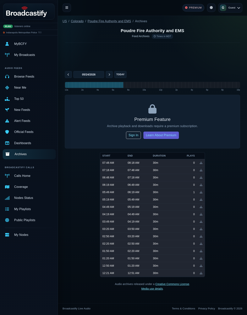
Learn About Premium (161, 135)
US (65, 21)
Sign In (133, 135)
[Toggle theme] (211, 7)
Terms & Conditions (183, 308)
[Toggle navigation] (67, 7)
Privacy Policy (206, 308)
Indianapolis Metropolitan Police (21, 32)
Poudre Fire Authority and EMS (109, 21)
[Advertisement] (152, 56)
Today (120, 74)
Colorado (77, 21)
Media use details (152, 288)
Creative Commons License (172, 284)
